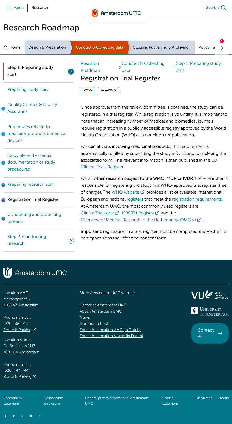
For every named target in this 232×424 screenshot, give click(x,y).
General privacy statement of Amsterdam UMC (116, 401)
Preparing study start (27, 90)
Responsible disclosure (53, 401)
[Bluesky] (31, 416)
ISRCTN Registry (138, 213)
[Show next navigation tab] (222, 48)
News (85, 318)
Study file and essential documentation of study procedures (31, 163)
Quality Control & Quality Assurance (32, 108)
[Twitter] (39, 416)
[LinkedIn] (14, 416)
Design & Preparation (47, 48)
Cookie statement (170, 401)
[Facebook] (5, 416)
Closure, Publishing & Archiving (161, 48)
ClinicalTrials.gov (97, 213)
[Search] (217, 8)
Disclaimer (204, 398)
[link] (38, 90)
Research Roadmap (90, 67)
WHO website (125, 192)
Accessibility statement (12, 401)
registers (135, 199)
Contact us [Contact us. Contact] (206, 333)
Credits (223, 398)
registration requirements (197, 199)
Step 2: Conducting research (26, 240)
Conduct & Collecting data (99, 48)
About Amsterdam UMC (101, 312)
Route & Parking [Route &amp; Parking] (17, 330)
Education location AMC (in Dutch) (110, 330)
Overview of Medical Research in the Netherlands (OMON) (138, 220)
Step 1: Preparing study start (30, 71)
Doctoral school (94, 324)
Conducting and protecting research (34, 218)
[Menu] (13, 8)
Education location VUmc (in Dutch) (111, 336)
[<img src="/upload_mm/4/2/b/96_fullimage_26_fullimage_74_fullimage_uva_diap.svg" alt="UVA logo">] (210, 311)
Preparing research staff (30, 185)
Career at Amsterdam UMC (103, 305)
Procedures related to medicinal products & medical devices (36, 134)
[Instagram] (22, 416)
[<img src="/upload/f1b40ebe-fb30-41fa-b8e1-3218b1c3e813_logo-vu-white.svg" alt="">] (210, 294)
